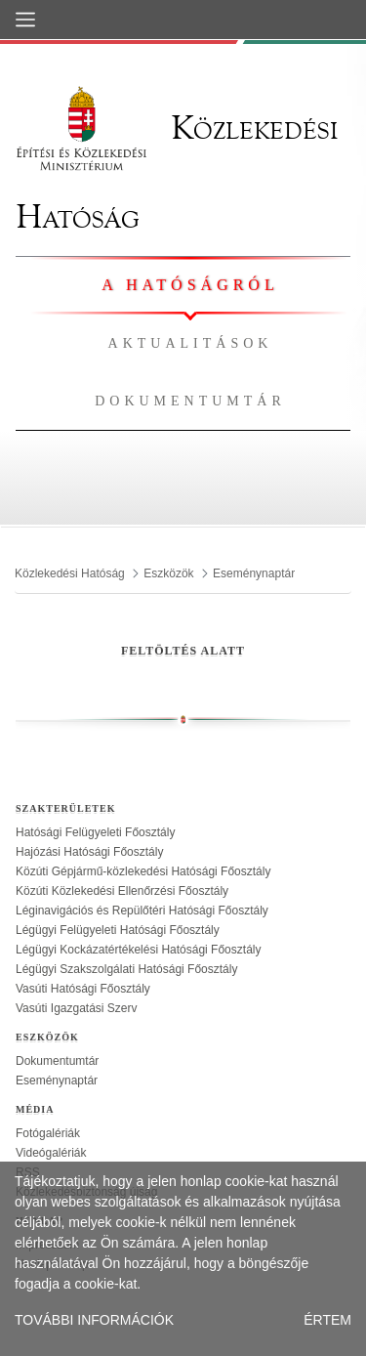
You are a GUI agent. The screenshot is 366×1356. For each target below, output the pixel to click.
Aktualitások (190, 343)
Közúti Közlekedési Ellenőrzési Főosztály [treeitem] (122, 891)
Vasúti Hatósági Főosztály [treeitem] (83, 989)
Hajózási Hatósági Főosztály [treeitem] (89, 852)
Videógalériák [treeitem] (51, 1153)
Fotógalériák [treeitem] (48, 1133)
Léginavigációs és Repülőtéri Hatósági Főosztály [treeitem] (142, 910)
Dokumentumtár (190, 401)
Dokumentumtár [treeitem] (57, 1061)
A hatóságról (190, 284)
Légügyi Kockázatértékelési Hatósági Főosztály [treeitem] (138, 949)
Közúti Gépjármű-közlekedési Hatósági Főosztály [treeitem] (143, 871)
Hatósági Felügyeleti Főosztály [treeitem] (95, 832)
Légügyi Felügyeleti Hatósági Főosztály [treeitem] (118, 930)
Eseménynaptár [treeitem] (57, 1080)
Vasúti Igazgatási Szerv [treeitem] (77, 1008)
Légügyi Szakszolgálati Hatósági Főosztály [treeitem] (126, 969)
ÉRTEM (327, 1320)
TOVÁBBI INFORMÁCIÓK (94, 1320)
